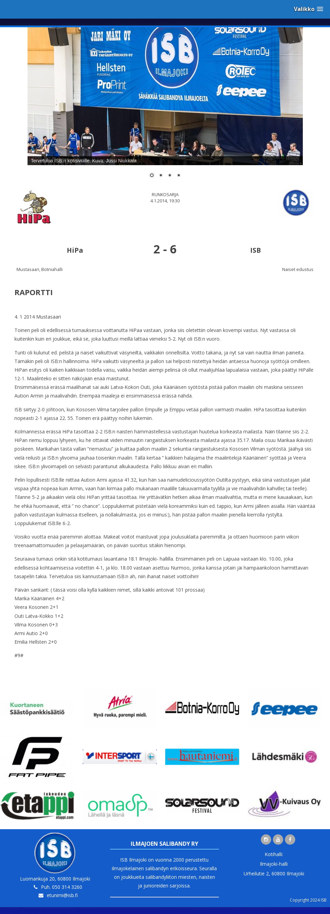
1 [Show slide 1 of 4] (152, 176)
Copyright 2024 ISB (308, 900)
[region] (165, 107)
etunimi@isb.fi (62, 895)
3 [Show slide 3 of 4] (169, 176)
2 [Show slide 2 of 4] (160, 176)
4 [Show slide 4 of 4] (178, 176)
